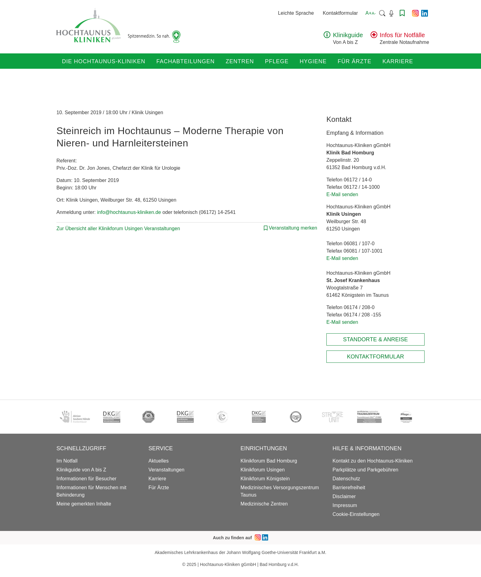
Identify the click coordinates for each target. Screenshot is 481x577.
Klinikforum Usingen (262, 469)
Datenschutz (346, 478)
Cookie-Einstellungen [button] (356, 514)
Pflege (277, 61)
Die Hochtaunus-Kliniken (103, 61)
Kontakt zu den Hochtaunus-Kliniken (373, 460)
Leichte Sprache (296, 13)
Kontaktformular (340, 13)
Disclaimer (344, 496)
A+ (370, 13)
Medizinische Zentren (264, 503)
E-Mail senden (342, 194)
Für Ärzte (354, 61)
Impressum (345, 505)
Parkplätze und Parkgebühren (365, 469)
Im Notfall (67, 460)
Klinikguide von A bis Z (81, 469)
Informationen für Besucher (86, 478)
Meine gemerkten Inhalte (83, 503)
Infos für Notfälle (402, 35)
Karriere (398, 61)
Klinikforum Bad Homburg (268, 460)
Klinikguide (348, 35)
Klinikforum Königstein (265, 478)
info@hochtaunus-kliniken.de (129, 212)
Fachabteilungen (185, 61)
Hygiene (313, 61)
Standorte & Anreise (375, 339)
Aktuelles (158, 460)
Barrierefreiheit (349, 487)
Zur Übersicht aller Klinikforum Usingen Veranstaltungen (118, 228)
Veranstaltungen (166, 469)
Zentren (240, 61)
